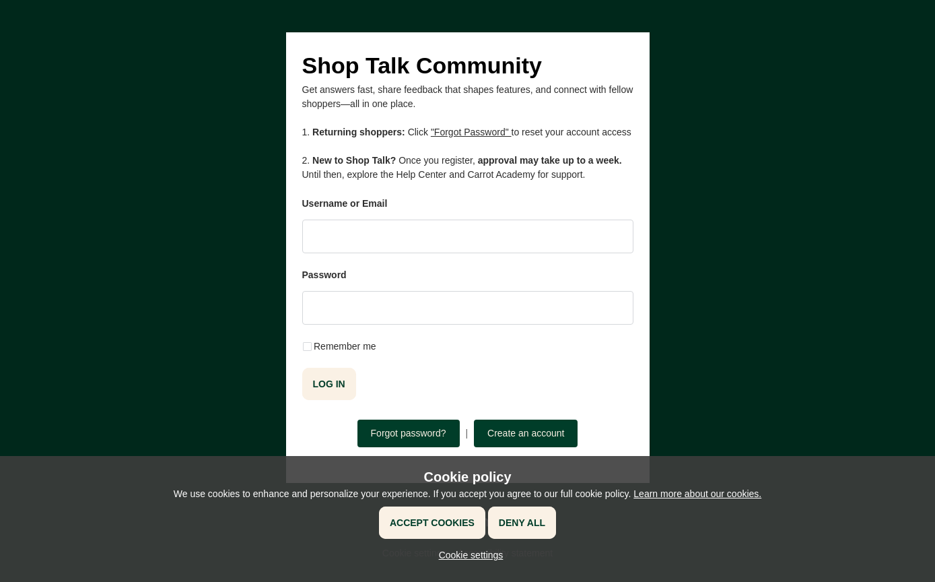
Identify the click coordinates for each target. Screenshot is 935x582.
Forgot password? (408, 433)
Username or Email (345, 203)
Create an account (525, 433)
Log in (329, 384)
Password (324, 274)
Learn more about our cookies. (697, 493)
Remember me (345, 346)
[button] (468, 555)
